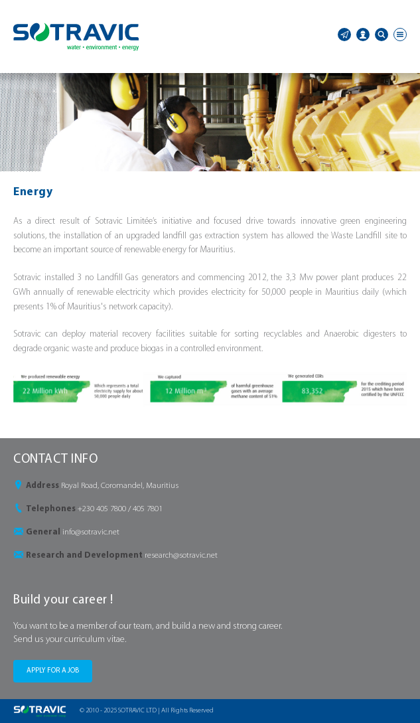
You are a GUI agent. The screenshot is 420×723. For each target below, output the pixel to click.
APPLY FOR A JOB (53, 671)
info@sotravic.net (90, 532)
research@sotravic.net (181, 555)
